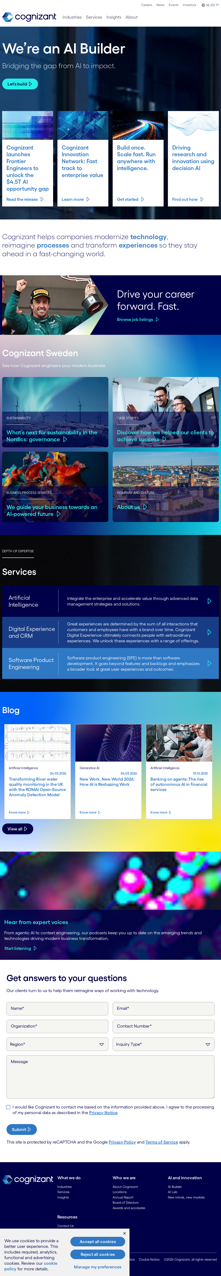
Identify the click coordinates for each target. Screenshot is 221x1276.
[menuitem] (146, 5)
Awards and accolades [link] (129, 1208)
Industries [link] (64, 1187)
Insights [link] (63, 1197)
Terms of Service (161, 1142)
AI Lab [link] (172, 1192)
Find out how (185, 199)
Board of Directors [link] (126, 1202)
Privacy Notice (103, 1112)
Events (173, 5)
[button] (209, 5)
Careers (146, 5)
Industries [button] (72, 17)
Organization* (24, 1026)
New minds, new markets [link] (186, 1197)
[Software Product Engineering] (208, 663)
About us (128, 507)
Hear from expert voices (36, 922)
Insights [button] (113, 17)
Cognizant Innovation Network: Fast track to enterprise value (82, 161)
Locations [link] (120, 1192)
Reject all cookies (98, 1254)
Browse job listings (135, 319)
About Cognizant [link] (125, 1187)
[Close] (124, 1233)
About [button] (132, 17)
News (160, 5)
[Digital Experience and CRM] (208, 632)
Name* (17, 1008)
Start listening (17, 948)
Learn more (73, 199)
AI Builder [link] (175, 1187)
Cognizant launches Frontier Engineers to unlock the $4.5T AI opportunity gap (27, 168)
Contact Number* (134, 1026)
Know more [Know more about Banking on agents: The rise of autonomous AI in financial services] (158, 812)
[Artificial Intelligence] (208, 601)
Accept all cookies (98, 1241)
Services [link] (63, 1192)
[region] (64, 1252)
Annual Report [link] (123, 1197)
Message (19, 1061)
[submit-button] (21, 1129)
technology (148, 237)
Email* (123, 1008)
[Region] (57, 1044)
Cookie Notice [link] (149, 1259)
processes (53, 245)
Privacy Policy (122, 1142)
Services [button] (94, 17)
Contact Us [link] (65, 1226)
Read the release (22, 199)
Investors (189, 5)
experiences (138, 245)
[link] (29, 17)
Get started (127, 199)
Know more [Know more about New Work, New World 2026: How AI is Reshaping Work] (88, 812)
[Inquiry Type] (164, 1044)
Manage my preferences (97, 1267)
